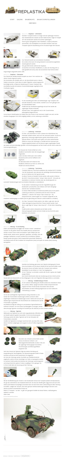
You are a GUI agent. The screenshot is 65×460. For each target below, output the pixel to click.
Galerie (20, 19)
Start (12, 19)
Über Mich (32, 23)
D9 (20, 228)
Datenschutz (10, 455)
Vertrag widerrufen (25, 455)
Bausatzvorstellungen (46, 19)
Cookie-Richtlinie (17, 455)
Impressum (5, 455)
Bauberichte (30, 19)
